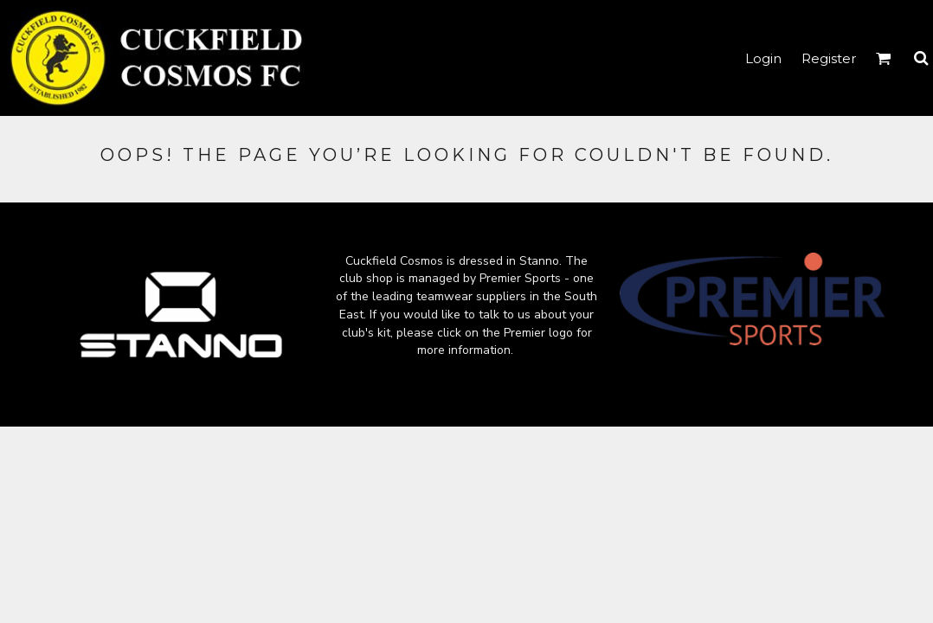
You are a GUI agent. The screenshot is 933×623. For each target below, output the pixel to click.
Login (763, 58)
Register (828, 58)
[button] (883, 58)
